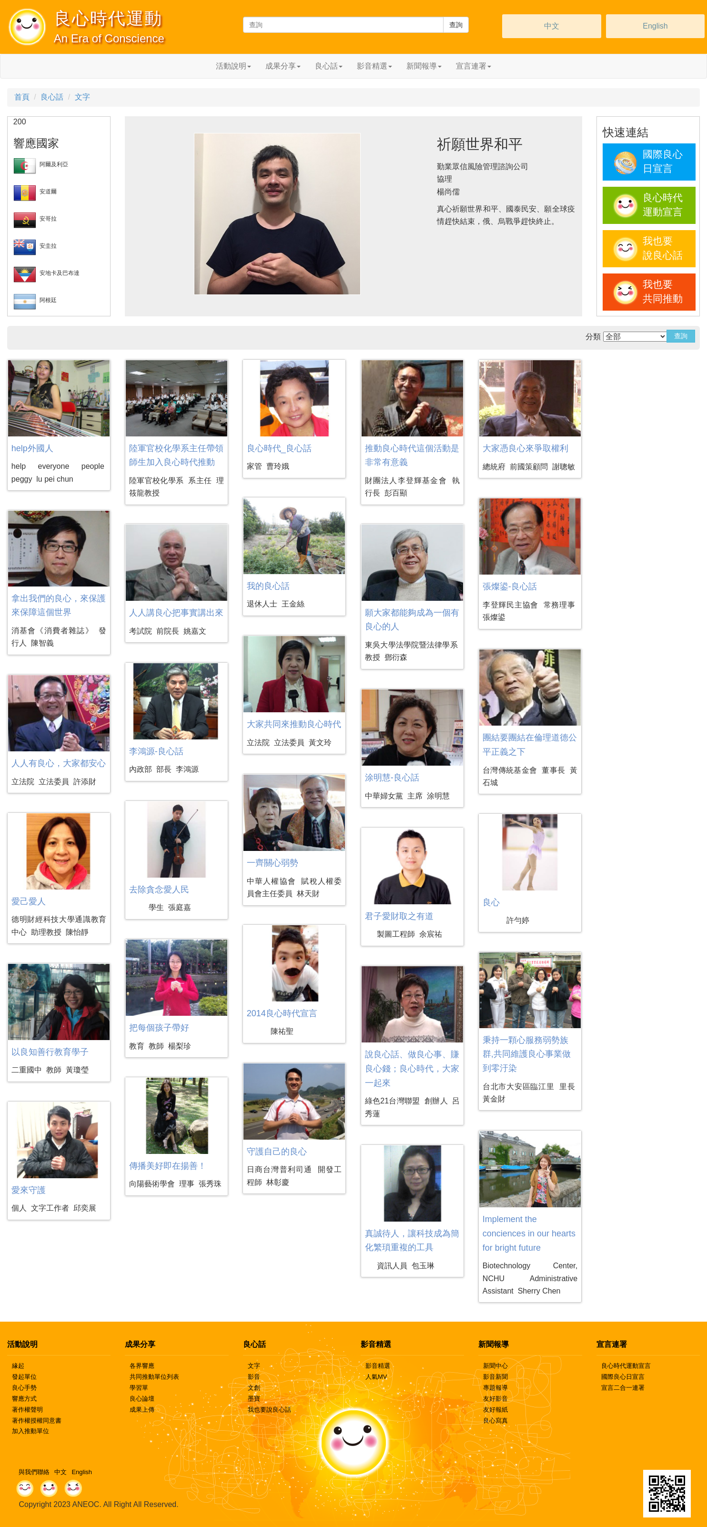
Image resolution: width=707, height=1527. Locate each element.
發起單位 (24, 1376)
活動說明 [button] (233, 66)
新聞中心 (495, 1365)
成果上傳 (142, 1409)
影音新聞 (495, 1376)
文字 (82, 97)
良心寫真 (495, 1420)
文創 (254, 1387)
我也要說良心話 (269, 1409)
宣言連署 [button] (473, 66)
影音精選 (377, 1365)
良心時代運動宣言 (626, 1365)
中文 (551, 26)
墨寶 (254, 1398)
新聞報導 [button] (424, 66)
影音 (254, 1376)
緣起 (18, 1365)
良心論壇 (142, 1398)
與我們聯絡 (34, 1472)
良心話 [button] (329, 66)
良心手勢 (24, 1387)
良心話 (51, 97)
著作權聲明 (27, 1409)
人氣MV (376, 1376)
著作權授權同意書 (36, 1420)
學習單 (139, 1387)
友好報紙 (495, 1409)
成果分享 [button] (283, 66)
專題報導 (495, 1387)
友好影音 (495, 1398)
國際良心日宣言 (623, 1376)
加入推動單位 (30, 1431)
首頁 (22, 97)
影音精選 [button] (374, 66)
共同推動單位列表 (154, 1376)
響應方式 (24, 1398)
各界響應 (142, 1365)
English (655, 26)
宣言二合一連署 (623, 1387)
